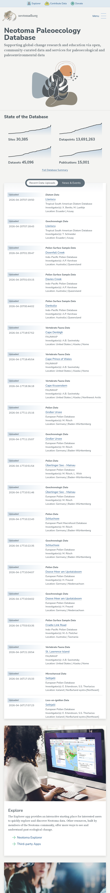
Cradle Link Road (56, 625)
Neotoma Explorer (29, 837)
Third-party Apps (29, 844)
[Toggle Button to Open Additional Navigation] (99, 16)
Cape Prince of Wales (59, 359)
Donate (79, 3)
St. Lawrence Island (57, 652)
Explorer (31, 3)
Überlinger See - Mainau (60, 466)
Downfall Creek (55, 253)
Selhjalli (50, 678)
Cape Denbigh (54, 333)
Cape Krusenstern (56, 386)
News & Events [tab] (71, 183)
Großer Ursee (54, 412)
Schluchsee (52, 519)
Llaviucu (51, 199)
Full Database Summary (55, 170)
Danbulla (51, 306)
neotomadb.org (21, 16)
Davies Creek (54, 279)
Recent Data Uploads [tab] (42, 183)
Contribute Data (55, 3)
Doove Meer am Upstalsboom (64, 572)
